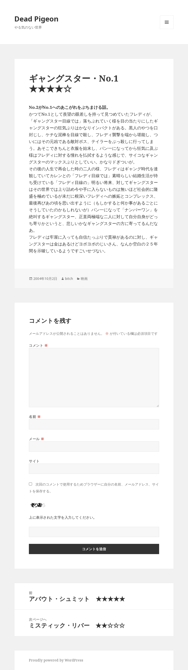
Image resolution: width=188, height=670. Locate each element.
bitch (69, 278)
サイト (34, 461)
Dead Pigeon (36, 18)
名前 (35, 416)
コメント (38, 345)
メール (36, 439)
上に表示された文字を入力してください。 (63, 517)
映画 (84, 278)
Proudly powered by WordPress (56, 660)
